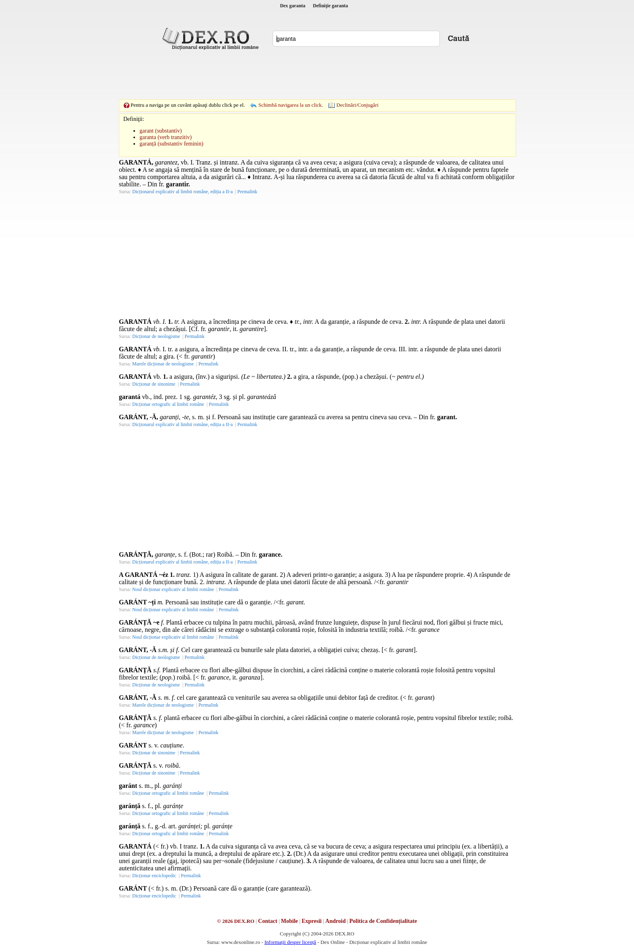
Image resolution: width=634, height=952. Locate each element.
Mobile (289, 921)
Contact (267, 921)
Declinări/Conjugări (357, 105)
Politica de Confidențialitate (383, 921)
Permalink (247, 191)
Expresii (312, 921)
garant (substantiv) (160, 131)
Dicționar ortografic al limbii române (168, 404)
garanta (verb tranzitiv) (165, 137)
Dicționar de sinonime (153, 384)
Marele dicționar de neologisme (163, 364)
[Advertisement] (317, 75)
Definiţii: (133, 119)
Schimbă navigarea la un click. (290, 105)
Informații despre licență (290, 942)
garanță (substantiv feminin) (171, 144)
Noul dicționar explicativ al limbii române (173, 589)
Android (335, 921)
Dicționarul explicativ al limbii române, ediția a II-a (182, 191)
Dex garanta (292, 5)
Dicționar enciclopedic (154, 875)
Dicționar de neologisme (156, 336)
